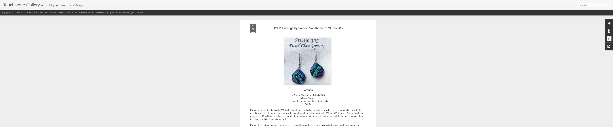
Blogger (316, 125)
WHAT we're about (68, 12)
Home (19, 12)
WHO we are (31, 12)
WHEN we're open (105, 12)
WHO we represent (48, 12)
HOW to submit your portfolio (130, 12)
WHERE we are (86, 12)
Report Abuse (325, 125)
